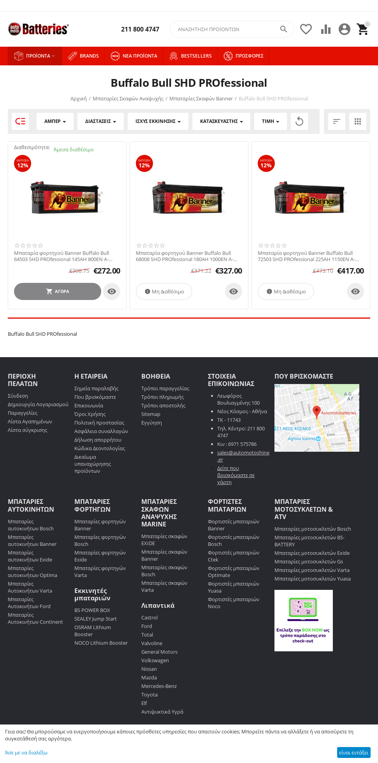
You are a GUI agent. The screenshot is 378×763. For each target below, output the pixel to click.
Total (147, 634)
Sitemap (150, 413)
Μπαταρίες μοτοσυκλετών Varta (312, 570)
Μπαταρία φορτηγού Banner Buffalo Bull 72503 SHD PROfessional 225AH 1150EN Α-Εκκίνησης (306, 256)
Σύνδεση (18, 395)
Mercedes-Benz (159, 685)
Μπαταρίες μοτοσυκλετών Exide (312, 552)
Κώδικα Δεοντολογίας (99, 448)
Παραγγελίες (22, 412)
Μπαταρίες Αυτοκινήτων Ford (29, 603)
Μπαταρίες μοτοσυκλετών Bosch (312, 528)
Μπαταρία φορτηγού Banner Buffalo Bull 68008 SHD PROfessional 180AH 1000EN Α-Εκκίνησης (184, 256)
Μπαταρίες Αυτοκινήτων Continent (35, 618)
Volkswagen (155, 660)
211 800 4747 (140, 29)
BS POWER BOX (92, 610)
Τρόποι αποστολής (163, 405)
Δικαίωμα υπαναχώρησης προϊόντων (92, 463)
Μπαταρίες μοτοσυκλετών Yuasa (312, 578)
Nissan (149, 668)
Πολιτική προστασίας (99, 422)
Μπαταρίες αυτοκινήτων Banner (32, 540)
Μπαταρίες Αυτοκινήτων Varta (30, 587)
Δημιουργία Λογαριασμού (38, 404)
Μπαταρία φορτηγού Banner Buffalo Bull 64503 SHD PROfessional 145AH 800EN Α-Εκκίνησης (61, 256)
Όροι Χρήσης (89, 413)
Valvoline (151, 643)
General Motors (159, 651)
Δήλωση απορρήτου (97, 439)
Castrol (149, 617)
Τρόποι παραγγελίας (165, 388)
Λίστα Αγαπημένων (30, 421)
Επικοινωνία (88, 405)
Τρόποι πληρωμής (162, 396)
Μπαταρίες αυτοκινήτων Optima (32, 572)
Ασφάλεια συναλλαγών (101, 431)
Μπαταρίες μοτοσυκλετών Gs (308, 561)
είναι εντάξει (353, 752)
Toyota (149, 694)
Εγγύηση (151, 422)
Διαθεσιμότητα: (32, 147)
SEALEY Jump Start (95, 618)
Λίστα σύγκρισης (27, 429)
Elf (144, 703)
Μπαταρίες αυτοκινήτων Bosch (31, 525)
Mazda (149, 677)
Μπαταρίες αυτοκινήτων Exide (30, 556)
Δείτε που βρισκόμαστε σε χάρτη (236, 475)
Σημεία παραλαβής (96, 388)
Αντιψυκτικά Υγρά (162, 711)
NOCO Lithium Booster (101, 642)
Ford (146, 626)
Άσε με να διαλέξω (26, 752)
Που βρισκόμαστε (95, 396)
